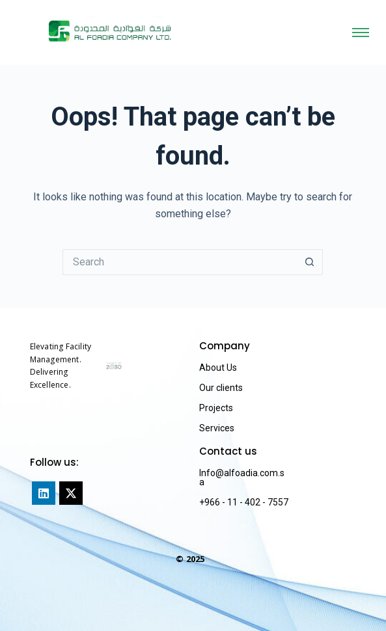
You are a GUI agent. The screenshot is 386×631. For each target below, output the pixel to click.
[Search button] (310, 262)
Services (216, 428)
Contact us (228, 451)
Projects (216, 408)
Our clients (221, 388)
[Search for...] (179, 262)
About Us (218, 367)
